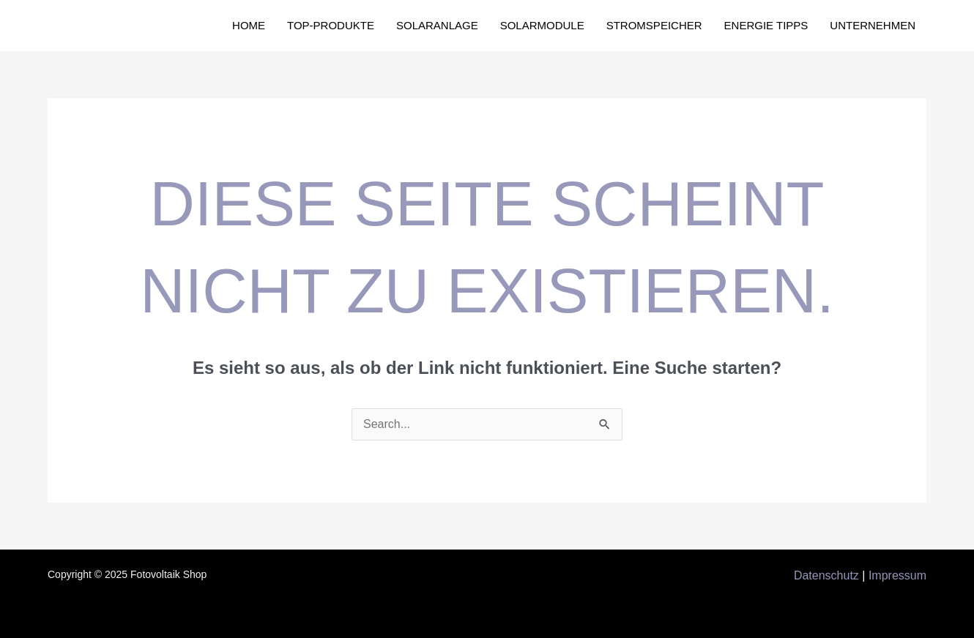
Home (248, 25)
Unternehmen (872, 25)
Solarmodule (542, 25)
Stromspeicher (654, 25)
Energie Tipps (766, 25)
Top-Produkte (330, 25)
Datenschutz (826, 575)
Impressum (897, 575)
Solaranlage (437, 25)
